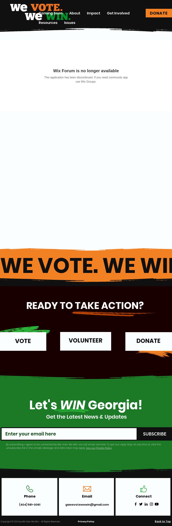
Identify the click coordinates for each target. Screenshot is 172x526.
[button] (93, 13)
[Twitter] (141, 504)
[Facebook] (135, 504)
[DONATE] (159, 13)
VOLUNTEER (85, 340)
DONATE (148, 341)
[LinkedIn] (146, 504)
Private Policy (104, 448)
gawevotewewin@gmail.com (87, 505)
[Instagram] (151, 504)
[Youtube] (156, 504)
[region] (86, 343)
